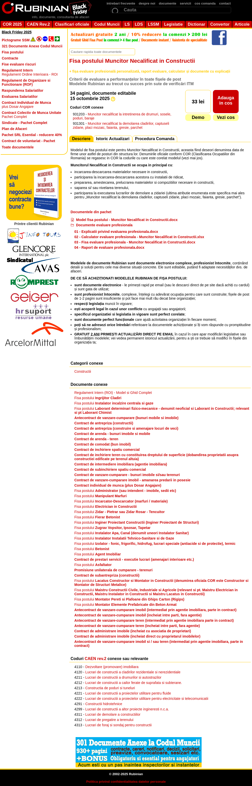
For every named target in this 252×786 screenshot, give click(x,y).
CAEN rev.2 (95, 658)
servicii (185, 3)
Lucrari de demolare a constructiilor (113, 714)
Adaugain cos (225, 100)
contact (225, 3)
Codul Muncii (106, 24)
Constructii (82, 371)
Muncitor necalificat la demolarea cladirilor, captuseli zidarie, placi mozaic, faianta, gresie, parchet (121, 125)
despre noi (147, 3)
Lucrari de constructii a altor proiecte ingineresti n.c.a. (127, 709)
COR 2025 (12, 24)
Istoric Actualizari (113, 139)
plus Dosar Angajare (26, 105)
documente (167, 3)
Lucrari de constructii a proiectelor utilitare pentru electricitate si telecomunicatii (146, 699)
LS (127, 24)
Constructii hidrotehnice (103, 704)
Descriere (81, 139)
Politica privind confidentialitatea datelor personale (126, 781)
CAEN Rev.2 (38, 24)
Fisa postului (97, 398)
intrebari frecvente (121, 3)
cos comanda (205, 3)
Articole (242, 24)
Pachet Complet (31, 115)
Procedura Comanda (154, 139)
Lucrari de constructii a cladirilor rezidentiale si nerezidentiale (132, 672)
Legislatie (173, 24)
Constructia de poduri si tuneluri (110, 688)
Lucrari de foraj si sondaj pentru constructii (118, 725)
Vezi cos (226, 117)
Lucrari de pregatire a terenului (109, 720)
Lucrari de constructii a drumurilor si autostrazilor (123, 677)
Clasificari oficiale (72, 24)
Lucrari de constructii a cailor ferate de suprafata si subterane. (133, 683)
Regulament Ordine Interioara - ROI (30, 72)
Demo (198, 117)
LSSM (153, 24)
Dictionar (196, 24)
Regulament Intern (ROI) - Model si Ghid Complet (113, 393)
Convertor (219, 24)
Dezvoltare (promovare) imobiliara (112, 667)
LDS (139, 24)
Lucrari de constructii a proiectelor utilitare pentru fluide (128, 693)
